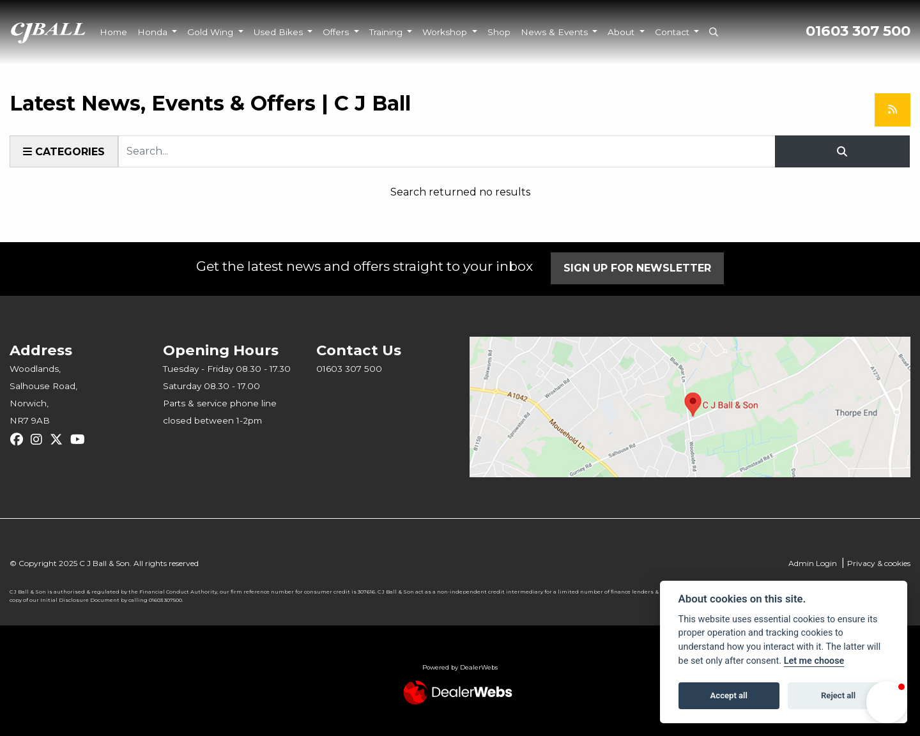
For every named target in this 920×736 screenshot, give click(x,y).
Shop (498, 32)
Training (387, 32)
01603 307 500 (858, 31)
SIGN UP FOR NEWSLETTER (637, 268)
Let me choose (814, 661)
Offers (337, 32)
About (622, 32)
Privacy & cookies (878, 563)
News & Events (555, 32)
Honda (153, 32)
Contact (673, 32)
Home (113, 32)
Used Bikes (279, 32)
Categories (64, 152)
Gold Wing (211, 32)
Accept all (728, 695)
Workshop (446, 32)
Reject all (838, 695)
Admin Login (812, 563)
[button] (886, 702)
